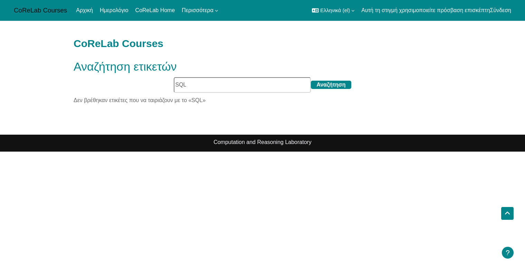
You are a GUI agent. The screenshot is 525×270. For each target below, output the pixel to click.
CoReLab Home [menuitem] (155, 10)
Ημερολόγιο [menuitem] (114, 10)
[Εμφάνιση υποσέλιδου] (508, 252)
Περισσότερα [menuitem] (197, 10)
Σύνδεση (500, 10)
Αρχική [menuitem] (84, 10)
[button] (333, 10)
